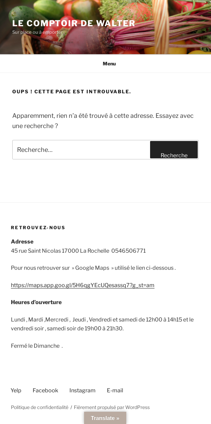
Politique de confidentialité (39, 407)
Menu (106, 63)
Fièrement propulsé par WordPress (112, 407)
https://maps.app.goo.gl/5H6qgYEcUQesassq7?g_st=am (83, 285)
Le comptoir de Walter (74, 23)
